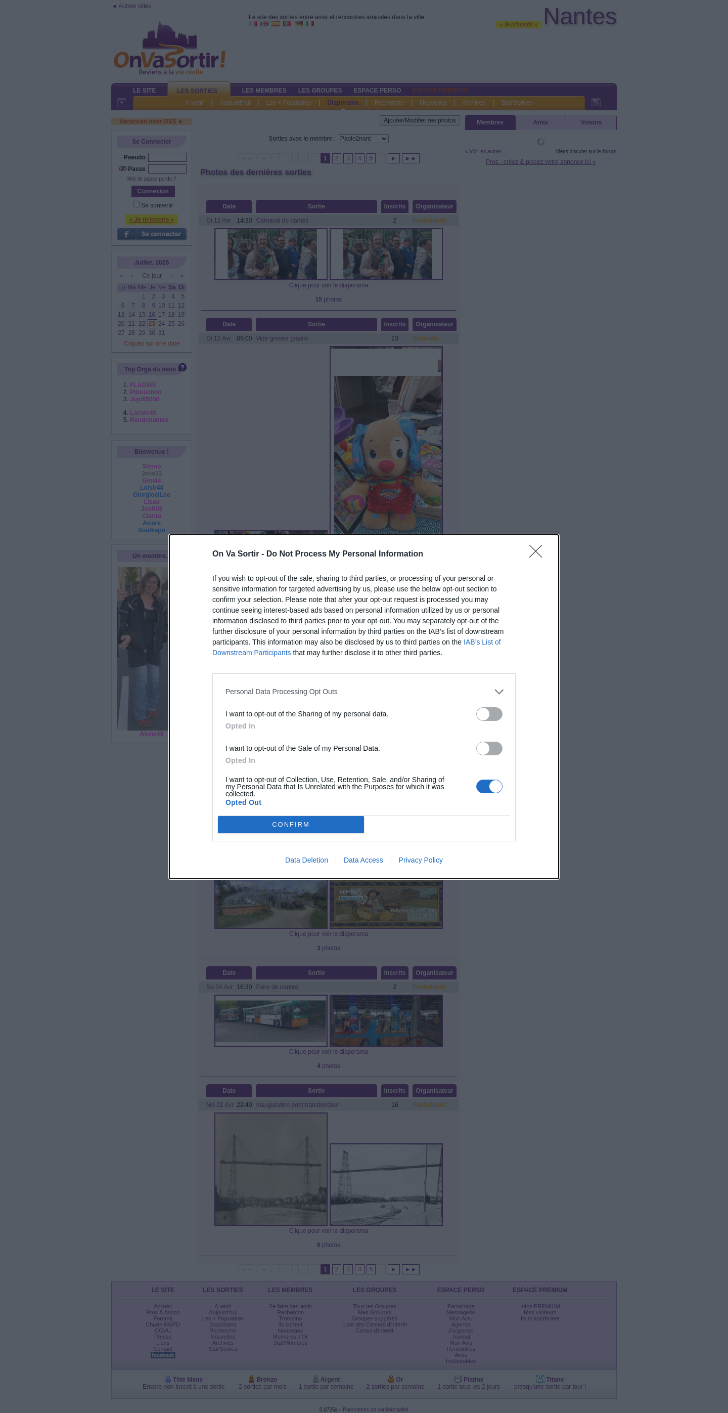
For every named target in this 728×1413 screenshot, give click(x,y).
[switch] (489, 714)
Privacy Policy (421, 860)
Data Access (363, 860)
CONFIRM (291, 824)
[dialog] (364, 707)
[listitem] (364, 692)
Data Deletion (306, 860)
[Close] (539, 554)
